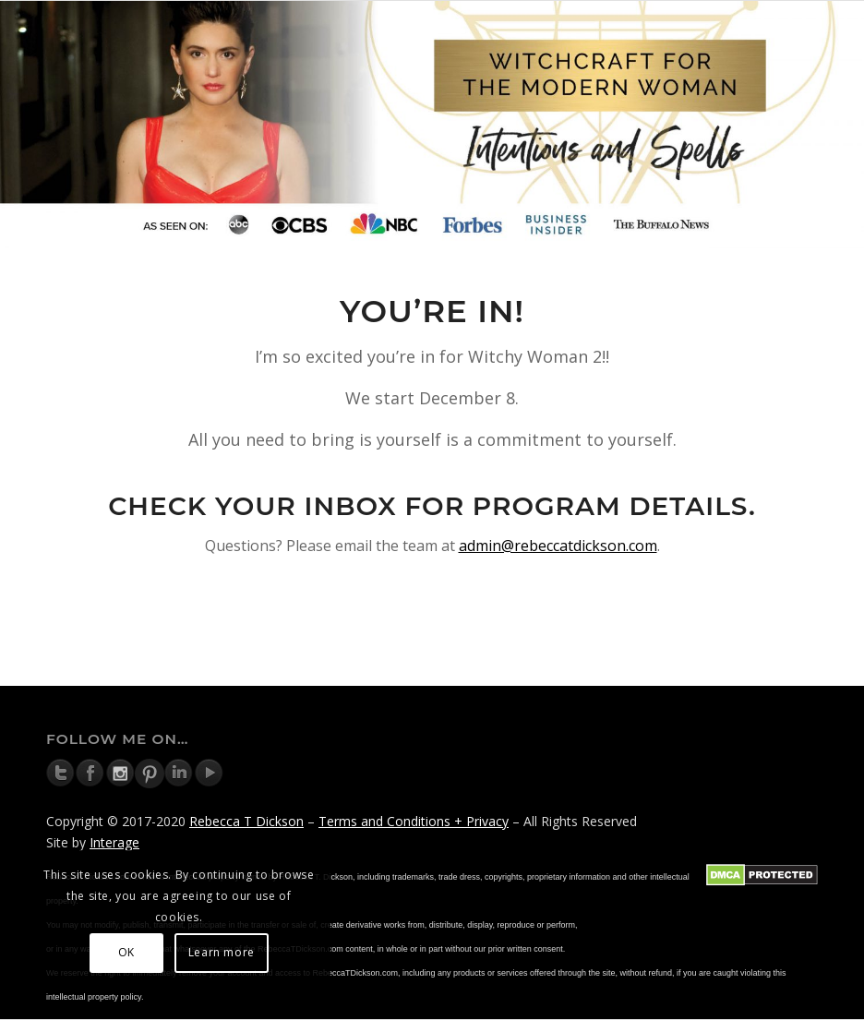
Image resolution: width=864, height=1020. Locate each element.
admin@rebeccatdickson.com (558, 545)
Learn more (221, 952)
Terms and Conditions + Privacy (413, 821)
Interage (114, 842)
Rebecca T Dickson (246, 821)
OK (126, 952)
